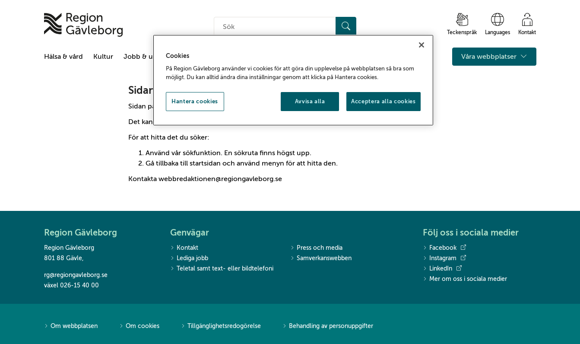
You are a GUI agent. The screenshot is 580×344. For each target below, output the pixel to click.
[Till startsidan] (83, 25)
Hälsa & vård (63, 57)
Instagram (444, 258)
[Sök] (346, 27)
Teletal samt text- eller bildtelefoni (221, 269)
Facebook (444, 248)
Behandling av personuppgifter (327, 326)
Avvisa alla (310, 101)
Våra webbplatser (494, 56)
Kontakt (184, 248)
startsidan (205, 163)
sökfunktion (202, 153)
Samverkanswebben (321, 258)
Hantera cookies (194, 101)
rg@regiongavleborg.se (76, 275)
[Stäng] (421, 44)
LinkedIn (442, 268)
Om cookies (139, 326)
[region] (293, 80)
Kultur (103, 57)
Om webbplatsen (71, 326)
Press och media (316, 248)
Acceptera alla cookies (383, 101)
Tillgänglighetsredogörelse (221, 326)
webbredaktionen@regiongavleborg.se (220, 179)
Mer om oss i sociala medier (465, 279)
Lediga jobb (189, 258)
